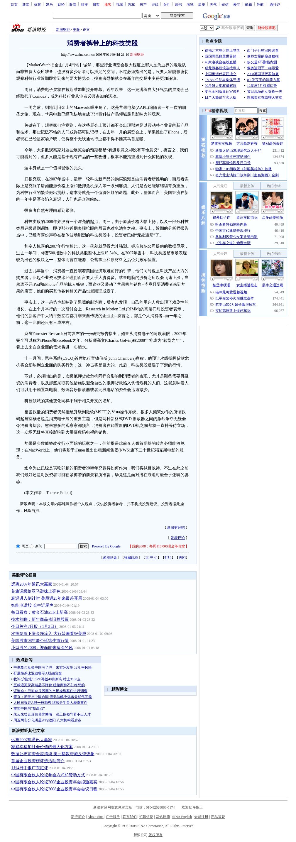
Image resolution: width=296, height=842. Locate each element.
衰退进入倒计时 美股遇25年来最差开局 (46, 598)
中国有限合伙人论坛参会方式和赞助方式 (48, 775)
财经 (61, 4)
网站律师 (163, 817)
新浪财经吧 (176, 527)
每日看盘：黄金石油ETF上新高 (39, 612)
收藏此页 (131, 557)
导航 (260, 4)
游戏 (154, 4)
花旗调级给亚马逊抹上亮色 (35, 591)
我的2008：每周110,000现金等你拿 (158, 546)
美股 (76, 30)
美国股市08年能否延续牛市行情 (40, 640)
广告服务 (113, 817)
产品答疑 (218, 817)
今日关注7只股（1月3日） (34, 626)
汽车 (131, 4)
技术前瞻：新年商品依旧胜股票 (40, 619)
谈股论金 (110, 557)
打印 (168, 557)
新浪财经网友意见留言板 (112, 807)
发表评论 (178, 538)
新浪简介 (78, 817)
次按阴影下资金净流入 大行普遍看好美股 (48, 633)
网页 (25, 546)
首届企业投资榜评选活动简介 (38, 761)
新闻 (25, 4)
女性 (166, 4)
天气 (213, 4)
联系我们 (130, 817)
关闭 (182, 557)
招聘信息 (146, 817)
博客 (96, 4)
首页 (14, 4)
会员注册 (201, 817)
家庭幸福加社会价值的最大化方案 (42, 747)
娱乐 (49, 4)
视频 (119, 4)
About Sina (96, 817)
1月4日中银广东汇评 (29, 768)
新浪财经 (63, 30)
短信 (225, 4)
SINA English (182, 817)
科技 (84, 4)
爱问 (236, 4)
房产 (143, 4)
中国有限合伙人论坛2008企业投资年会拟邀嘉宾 (54, 782)
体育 (37, 4)
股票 (72, 4)
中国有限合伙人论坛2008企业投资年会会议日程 (54, 789)
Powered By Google (106, 546)
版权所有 (155, 835)
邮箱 (248, 4)
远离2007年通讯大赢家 (31, 584)
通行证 (275, 4)
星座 (201, 4)
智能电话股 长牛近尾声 (32, 605)
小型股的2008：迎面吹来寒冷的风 (42, 647)
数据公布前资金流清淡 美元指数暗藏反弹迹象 (52, 754)
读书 (178, 4)
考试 (190, 4)
